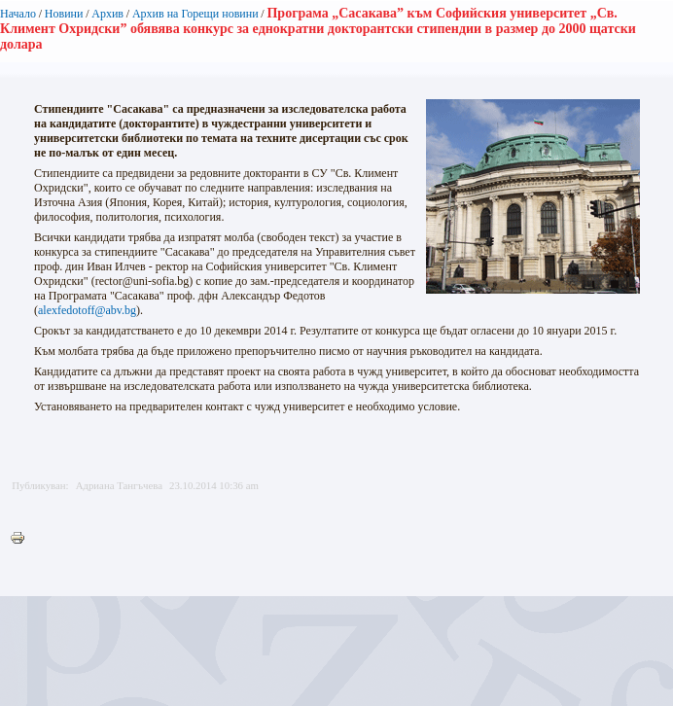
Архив (107, 13)
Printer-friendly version (22, 538)
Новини (64, 13)
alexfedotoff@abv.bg (87, 310)
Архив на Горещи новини (195, 13)
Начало (18, 13)
